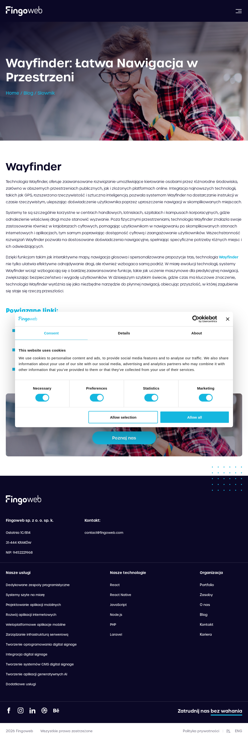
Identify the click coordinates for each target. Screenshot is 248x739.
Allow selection (123, 417)
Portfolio (207, 585)
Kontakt (206, 624)
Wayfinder (228, 257)
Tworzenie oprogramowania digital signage (41, 644)
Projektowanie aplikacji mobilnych (33, 605)
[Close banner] (227, 319)
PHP (113, 625)
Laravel (116, 635)
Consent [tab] (51, 333)
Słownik (46, 93)
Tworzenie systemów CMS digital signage (40, 664)
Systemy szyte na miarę (25, 595)
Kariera (206, 634)
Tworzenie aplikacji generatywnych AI (36, 674)
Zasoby (206, 595)
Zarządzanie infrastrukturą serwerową (37, 635)
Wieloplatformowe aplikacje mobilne (36, 625)
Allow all (194, 417)
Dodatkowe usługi (21, 684)
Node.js (116, 615)
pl (228, 731)
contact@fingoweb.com (104, 533)
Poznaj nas (124, 438)
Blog (28, 93)
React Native (120, 595)
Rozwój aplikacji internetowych (31, 615)
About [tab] (196, 333)
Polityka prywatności (201, 731)
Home (12, 93)
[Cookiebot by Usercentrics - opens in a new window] (196, 319)
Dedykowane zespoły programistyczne (38, 585)
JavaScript (118, 605)
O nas (205, 605)
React (115, 585)
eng (238, 731)
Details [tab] (124, 333)
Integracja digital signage (26, 654)
